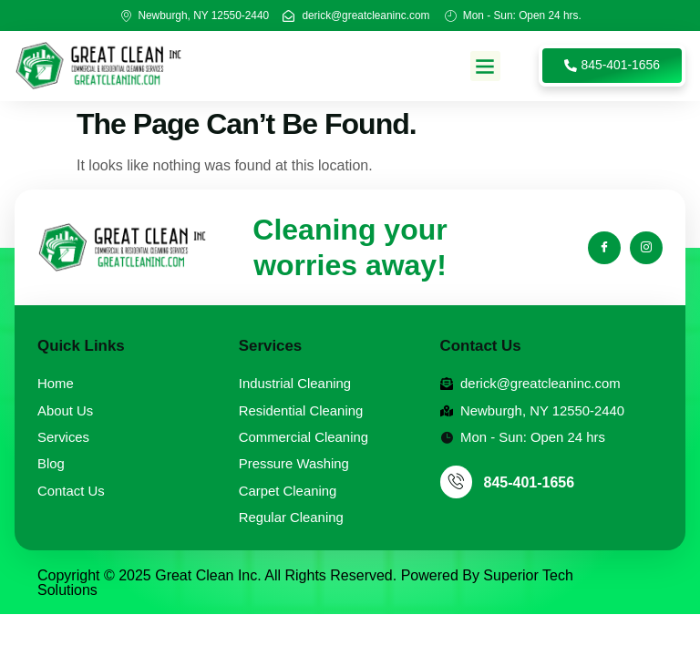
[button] (485, 66)
